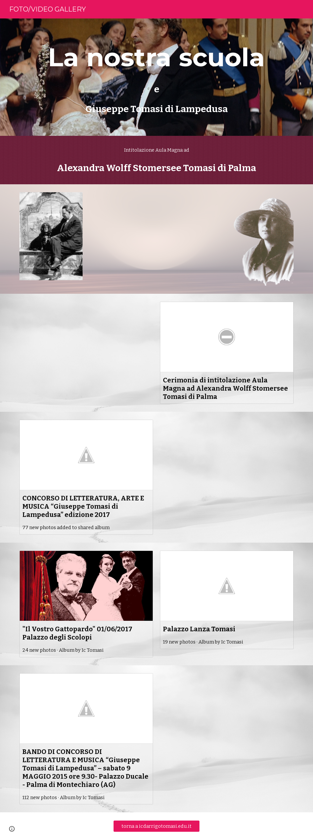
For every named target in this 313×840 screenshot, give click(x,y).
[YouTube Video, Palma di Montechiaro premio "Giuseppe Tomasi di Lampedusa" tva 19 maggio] (227, 710)
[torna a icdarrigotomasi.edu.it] (157, 826)
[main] (156, 77)
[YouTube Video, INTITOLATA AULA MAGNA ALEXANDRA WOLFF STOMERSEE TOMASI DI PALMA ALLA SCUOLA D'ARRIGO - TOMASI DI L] (156, 229)
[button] (11, 828)
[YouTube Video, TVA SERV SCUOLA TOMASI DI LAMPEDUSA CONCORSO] (86, 339)
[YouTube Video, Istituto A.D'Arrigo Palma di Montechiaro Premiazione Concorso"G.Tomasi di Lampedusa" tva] (227, 457)
